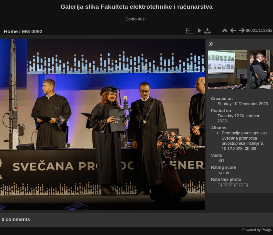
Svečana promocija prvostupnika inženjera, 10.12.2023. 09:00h (243, 143)
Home (11, 31)
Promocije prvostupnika (243, 132)
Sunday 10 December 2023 (242, 103)
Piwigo (267, 230)
